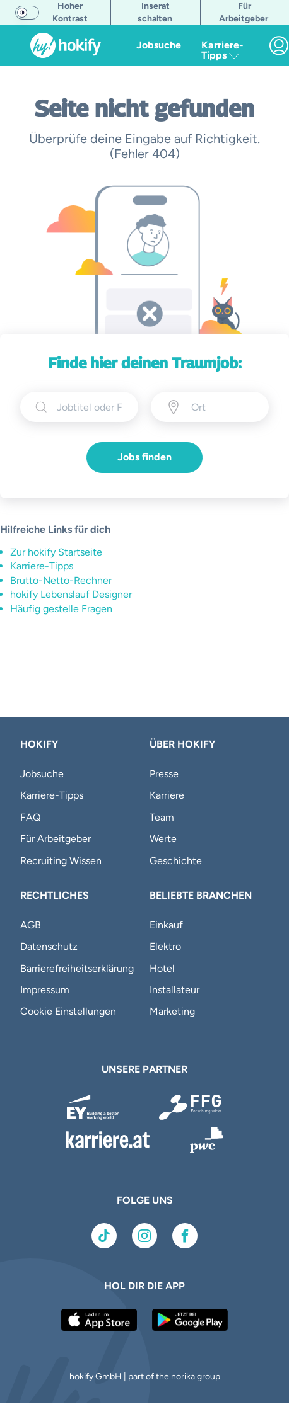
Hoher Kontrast (70, 12)
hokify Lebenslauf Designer (71, 594)
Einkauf (166, 925)
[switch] (27, 13)
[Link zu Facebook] (185, 1235)
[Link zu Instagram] (144, 1235)
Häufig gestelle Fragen (61, 609)
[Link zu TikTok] (104, 1235)
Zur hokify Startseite (56, 552)
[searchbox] (90, 407)
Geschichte (176, 861)
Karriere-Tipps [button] (222, 50)
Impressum (44, 990)
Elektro (165, 946)
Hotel (162, 968)
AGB (30, 925)
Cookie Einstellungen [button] (68, 1011)
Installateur (174, 990)
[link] (279, 45)
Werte (163, 839)
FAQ (30, 817)
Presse (164, 774)
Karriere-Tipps (41, 566)
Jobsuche (158, 45)
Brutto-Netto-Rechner (61, 580)
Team (162, 817)
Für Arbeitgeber (55, 839)
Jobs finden (144, 457)
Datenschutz (49, 946)
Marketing (172, 1011)
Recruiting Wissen (61, 861)
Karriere (167, 795)
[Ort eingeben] (222, 407)
